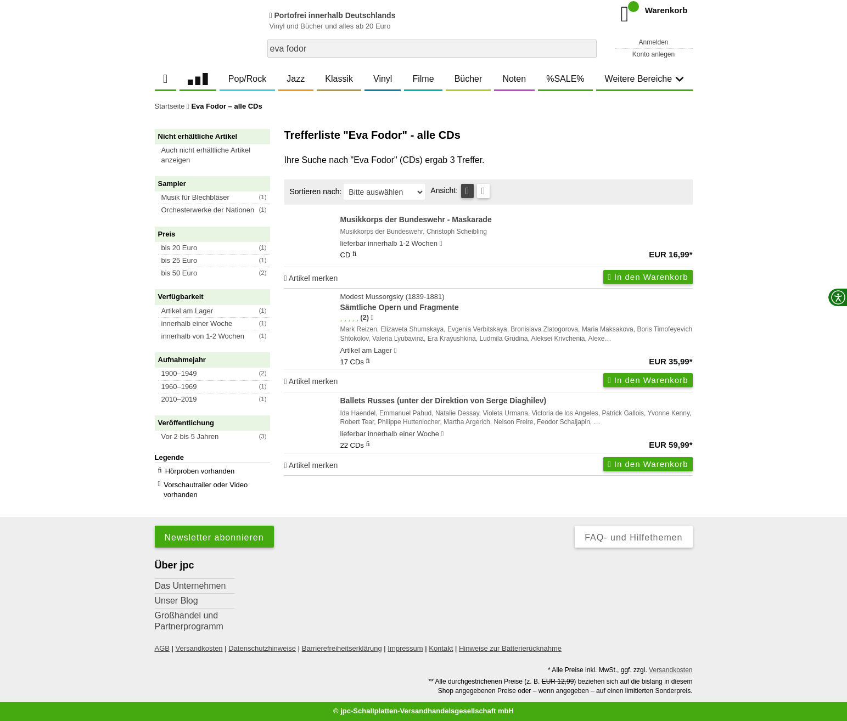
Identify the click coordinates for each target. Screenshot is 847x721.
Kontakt (441, 648)
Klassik (339, 78)
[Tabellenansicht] (467, 191)
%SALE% (565, 78)
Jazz (296, 78)
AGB (162, 648)
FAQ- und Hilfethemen (633, 537)
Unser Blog (176, 600)
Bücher (469, 78)
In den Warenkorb (648, 276)
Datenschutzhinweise (262, 648)
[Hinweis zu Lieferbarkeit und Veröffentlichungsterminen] (441, 244)
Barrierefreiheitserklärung (342, 648)
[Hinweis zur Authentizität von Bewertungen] (372, 318)
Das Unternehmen (190, 585)
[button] (217, 155)
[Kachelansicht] (483, 191)
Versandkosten (199, 648)
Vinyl (382, 78)
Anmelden (653, 42)
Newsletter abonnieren (214, 537)
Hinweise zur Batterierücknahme (510, 648)
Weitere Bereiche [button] (644, 78)
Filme (423, 78)
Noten (514, 78)
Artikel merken (311, 278)
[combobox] (432, 49)
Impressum (405, 648)
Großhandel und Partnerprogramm (189, 621)
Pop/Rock (247, 78)
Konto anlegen (653, 54)
